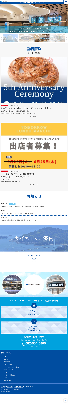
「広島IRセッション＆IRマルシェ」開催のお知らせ (17, 213)
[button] (66, 38)
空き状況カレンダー (34, 321)
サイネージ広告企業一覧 (10, 384)
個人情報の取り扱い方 (6, 400)
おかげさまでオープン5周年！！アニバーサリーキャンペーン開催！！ (23, 206)
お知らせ (5, 368)
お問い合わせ (7, 389)
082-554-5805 (34, 352)
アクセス (5, 386)
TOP (4, 365)
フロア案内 (6, 371)
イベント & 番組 (7, 373)
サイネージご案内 (34, 238)
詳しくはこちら (34, 116)
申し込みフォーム (34, 337)
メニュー (65, 1)
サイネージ (6, 381)
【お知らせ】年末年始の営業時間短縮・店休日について (18, 220)
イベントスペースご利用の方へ (12, 376)
